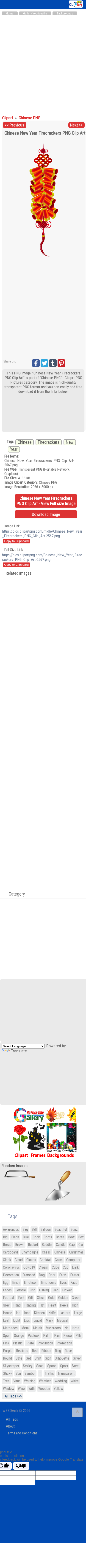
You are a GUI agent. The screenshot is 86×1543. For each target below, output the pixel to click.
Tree (6, 1381)
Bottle (60, 1237)
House (7, 1313)
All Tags (12, 1419)
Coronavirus (11, 1267)
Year (14, 449)
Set (28, 1358)
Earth (63, 1275)
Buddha (47, 1244)
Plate (30, 1343)
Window (8, 1388)
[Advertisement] (43, 63)
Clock (7, 1260)
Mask (49, 1320)
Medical (62, 1320)
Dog (42, 1275)
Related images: (19, 573)
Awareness (11, 1229)
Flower (67, 1290)
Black (15, 1237)
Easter (74, 1275)
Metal (25, 1328)
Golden (63, 1298)
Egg (5, 1282)
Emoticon (30, 1282)
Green (76, 1298)
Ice (18, 1313)
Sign (48, 1358)
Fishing (44, 1290)
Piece (67, 1335)
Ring (58, 1351)
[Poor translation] (21, 1466)
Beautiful (60, 1229)
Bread (7, 1244)
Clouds (31, 1260)
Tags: (10, 1216)
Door (51, 1275)
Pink (6, 1343)
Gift (30, 1298)
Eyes (63, 1282)
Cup (65, 1267)
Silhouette (62, 1358)
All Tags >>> (12, 1396)
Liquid (37, 1320)
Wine (21, 1388)
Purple (7, 1351)
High (75, 1305)
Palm (46, 1335)
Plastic (18, 1343)
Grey (6, 1305)
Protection (64, 1343)
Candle (61, 1244)
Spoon (51, 1366)
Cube (55, 1267)
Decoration (11, 1275)
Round (7, 1358)
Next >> (76, 125)
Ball (34, 1229)
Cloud (19, 1260)
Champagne (30, 1252)
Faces (7, 1290)
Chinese (24, 442)
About (10, 1426)
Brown (19, 1244)
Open (6, 1335)
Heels (64, 1305)
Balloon (45, 1229)
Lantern (64, 1313)
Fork (21, 1298)
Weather (45, 1381)
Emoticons (48, 1282)
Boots (48, 1237)
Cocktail (45, 1260)
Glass (40, 1298)
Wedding (61, 1381)
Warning (29, 1381)
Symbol (30, 1373)
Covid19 (29, 1267)
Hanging (30, 1305)
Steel (75, 1366)
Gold (51, 1298)
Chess (46, 1252)
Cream (43, 1267)
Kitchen (39, 1313)
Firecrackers (48, 442)
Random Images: (15, 1165)
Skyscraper (11, 1366)
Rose (68, 1351)
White (75, 1381)
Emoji (16, 1282)
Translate (14, 1051)
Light (16, 1320)
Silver (77, 1358)
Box (81, 1237)
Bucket (33, 1244)
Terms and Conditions (21, 1433)
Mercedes (10, 1328)
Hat (41, 1305)
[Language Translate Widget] (23, 1046)
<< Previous (14, 125)
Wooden (44, 1388)
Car (80, 1244)
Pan (57, 1335)
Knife (52, 1313)
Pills (78, 1335)
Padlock (33, 1335)
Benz (74, 1229)
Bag (25, 1229)
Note (75, 1328)
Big (5, 1237)
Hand (17, 1305)
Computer (73, 1260)
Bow (71, 1237)
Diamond (28, 1275)
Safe (19, 1358)
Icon (27, 1313)
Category (14, 894)
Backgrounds (65, 13)
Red (35, 1351)
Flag (55, 1290)
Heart (52, 1305)
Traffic (49, 1373)
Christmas (76, 1252)
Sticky (7, 1373)
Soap (40, 1366)
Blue (26, 1237)
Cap (72, 1244)
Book (36, 1237)
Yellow (58, 1388)
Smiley (28, 1366)
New (70, 442)
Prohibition (45, 1343)
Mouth (37, 1328)
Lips (27, 1320)
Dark (75, 1267)
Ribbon (46, 1351)
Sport (64, 1366)
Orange (19, 1335)
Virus (16, 1381)
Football (8, 1298)
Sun (18, 1373)
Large (78, 1313)
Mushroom (53, 1328)
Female (20, 1290)
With (31, 1388)
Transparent (66, 1373)
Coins (59, 1260)
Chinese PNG (29, 118)
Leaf (6, 1320)
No (66, 1328)
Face (74, 1282)
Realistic (22, 1351)
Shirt (38, 1358)
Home (10, 13)
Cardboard (10, 1252)
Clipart (8, 118)
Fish (32, 1290)
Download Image (46, 514)
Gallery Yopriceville (35, 13)
